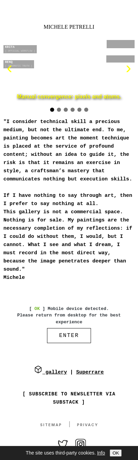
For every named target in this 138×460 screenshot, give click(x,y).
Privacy (87, 425)
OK (115, 453)
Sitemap (51, 425)
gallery (50, 372)
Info (101, 453)
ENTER (69, 336)
